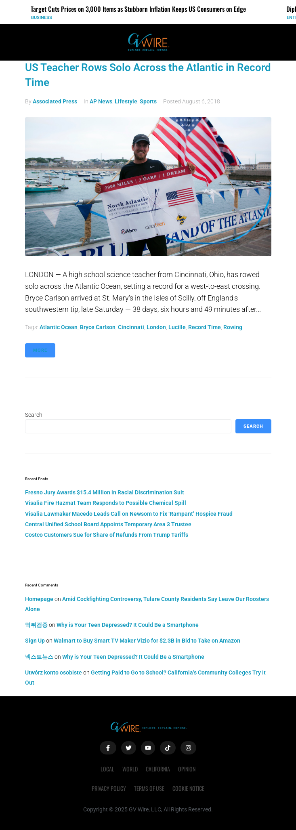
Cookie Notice (188, 788)
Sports (148, 101)
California (158, 769)
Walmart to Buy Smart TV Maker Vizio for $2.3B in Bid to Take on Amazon (147, 640)
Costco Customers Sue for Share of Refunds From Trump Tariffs (106, 535)
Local (107, 769)
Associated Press (55, 101)
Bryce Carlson (97, 327)
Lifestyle (126, 101)
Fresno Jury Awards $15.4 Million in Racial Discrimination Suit (104, 492)
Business (41, 17)
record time (204, 327)
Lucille (177, 327)
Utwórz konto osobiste (53, 672)
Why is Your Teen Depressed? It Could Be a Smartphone (128, 625)
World (130, 769)
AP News (101, 101)
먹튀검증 (36, 625)
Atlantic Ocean (59, 327)
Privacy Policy (109, 788)
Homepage (39, 599)
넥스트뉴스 (39, 656)
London (156, 327)
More (40, 350)
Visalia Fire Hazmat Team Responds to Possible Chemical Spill (105, 503)
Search (33, 415)
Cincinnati (131, 327)
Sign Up (35, 640)
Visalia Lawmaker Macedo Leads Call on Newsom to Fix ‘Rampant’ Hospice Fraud (129, 514)
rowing (232, 327)
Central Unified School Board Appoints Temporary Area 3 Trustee (108, 524)
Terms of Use (149, 788)
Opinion (186, 769)
